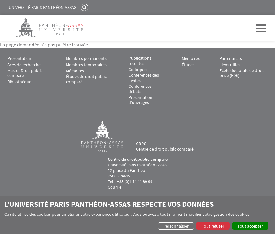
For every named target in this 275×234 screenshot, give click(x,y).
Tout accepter (250, 226)
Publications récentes (140, 61)
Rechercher (85, 7)
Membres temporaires (86, 64)
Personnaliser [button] (176, 226)
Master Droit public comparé (24, 73)
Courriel (115, 187)
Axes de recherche (24, 64)
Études (188, 64)
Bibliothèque (19, 81)
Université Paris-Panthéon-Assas (42, 7)
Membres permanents (86, 58)
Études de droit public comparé (86, 79)
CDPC (141, 143)
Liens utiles (230, 64)
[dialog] (137, 215)
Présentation (19, 58)
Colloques (138, 69)
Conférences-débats (141, 89)
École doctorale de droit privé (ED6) (242, 73)
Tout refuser (213, 226)
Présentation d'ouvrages (140, 100)
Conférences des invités (144, 78)
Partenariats (231, 58)
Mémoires (75, 71)
